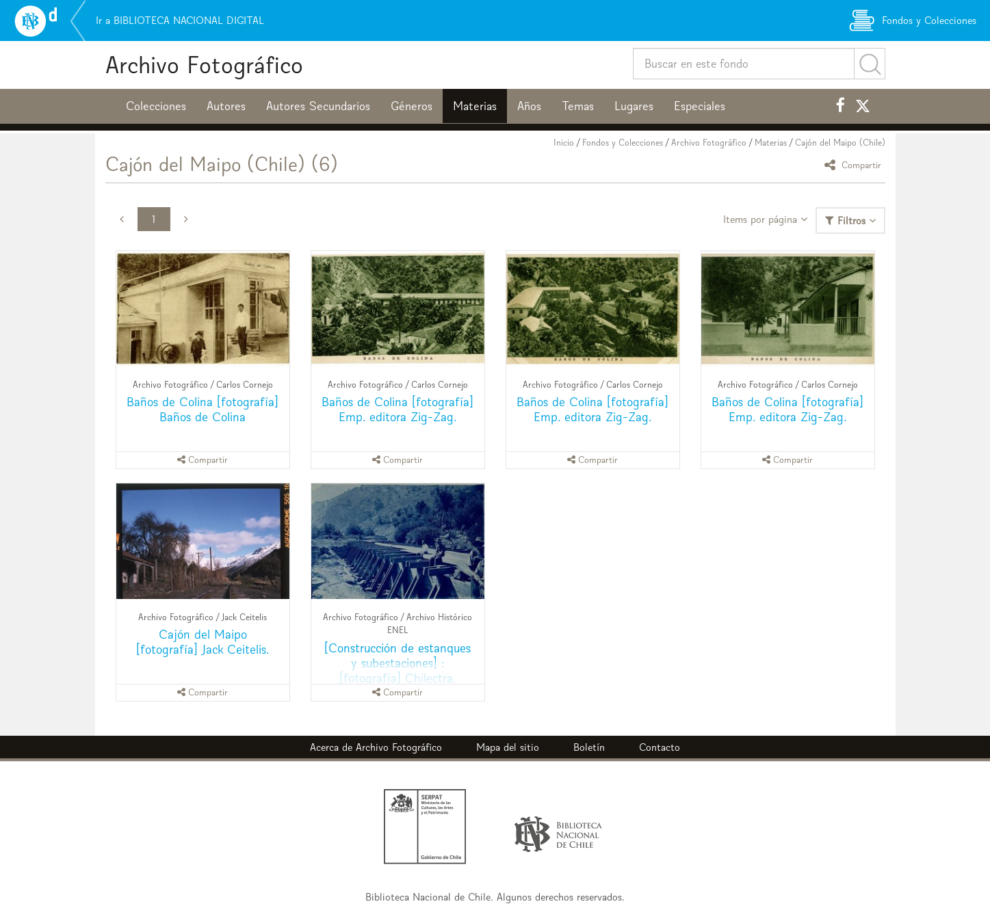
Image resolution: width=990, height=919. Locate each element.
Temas (578, 106)
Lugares (633, 106)
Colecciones (156, 106)
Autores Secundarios (318, 106)
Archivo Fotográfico (204, 64)
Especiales (699, 106)
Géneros (411, 106)
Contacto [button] (659, 747)
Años (529, 106)
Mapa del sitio (507, 747)
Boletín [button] (589, 747)
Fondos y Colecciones (622, 142)
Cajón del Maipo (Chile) (840, 142)
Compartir (854, 164)
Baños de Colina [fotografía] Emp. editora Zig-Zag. (397, 409)
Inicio (563, 142)
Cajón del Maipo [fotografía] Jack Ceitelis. (202, 641)
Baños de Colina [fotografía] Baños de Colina (202, 409)
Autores (226, 106)
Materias (475, 106)
